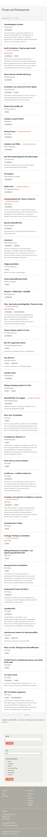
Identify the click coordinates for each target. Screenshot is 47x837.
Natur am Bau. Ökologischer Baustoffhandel (21, 647)
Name (14, 18)
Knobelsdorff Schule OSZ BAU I (16, 589)
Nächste (26, 715)
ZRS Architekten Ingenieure (15, 692)
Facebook (30, 800)
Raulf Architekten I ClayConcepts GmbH (20, 48)
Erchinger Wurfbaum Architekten (17, 536)
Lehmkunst (8, 240)
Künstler (9, 775)
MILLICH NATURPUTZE (13, 223)
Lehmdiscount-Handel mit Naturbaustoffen (21, 632)
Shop (3, 794)
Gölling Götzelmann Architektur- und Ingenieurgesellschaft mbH (18, 551)
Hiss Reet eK (9, 358)
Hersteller (9, 764)
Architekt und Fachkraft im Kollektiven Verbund (23, 497)
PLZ (11, 18)
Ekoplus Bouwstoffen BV (13, 106)
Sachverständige (11, 768)
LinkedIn (30, 805)
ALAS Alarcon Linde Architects (16, 461)
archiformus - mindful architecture (17, 473)
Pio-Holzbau (8, 174)
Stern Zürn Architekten (13, 415)
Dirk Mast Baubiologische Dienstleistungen (21, 156)
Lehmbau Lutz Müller (12, 144)
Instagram (30, 803)
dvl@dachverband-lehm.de (10, 825)
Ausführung (10, 772)
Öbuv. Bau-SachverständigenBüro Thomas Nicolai (23, 304)
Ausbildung (10, 770)
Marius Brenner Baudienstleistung (17, 74)
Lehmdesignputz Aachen (13, 24)
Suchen (9, 743)
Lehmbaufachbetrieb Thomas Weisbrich (19, 199)
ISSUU (29, 796)
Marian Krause (9, 131)
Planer (8, 761)
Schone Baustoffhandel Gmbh (15, 279)
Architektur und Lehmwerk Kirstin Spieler (20, 87)
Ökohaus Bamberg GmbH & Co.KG (17, 385)
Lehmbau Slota (10, 373)
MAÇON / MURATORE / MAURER (17, 291)
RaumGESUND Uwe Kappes (14, 398)
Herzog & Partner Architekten (15, 565)
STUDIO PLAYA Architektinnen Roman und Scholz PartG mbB (23, 661)
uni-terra (30, 798)
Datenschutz (5, 834)
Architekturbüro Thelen (13, 523)
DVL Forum (31, 794)
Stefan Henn (9, 186)
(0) (8, 823)
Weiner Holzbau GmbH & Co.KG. (16, 330)
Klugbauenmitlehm (11, 264)
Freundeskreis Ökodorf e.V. (14, 437)
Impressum (14, 834)
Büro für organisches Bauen (15, 343)
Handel (9, 766)
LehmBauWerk (9, 608)
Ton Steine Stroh (10, 675)
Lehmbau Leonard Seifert (14, 119)
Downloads (5, 796)
